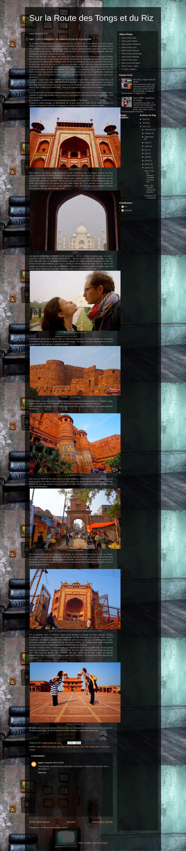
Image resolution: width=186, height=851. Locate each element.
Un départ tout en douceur (150, 197)
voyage (32, 750)
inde (86, 747)
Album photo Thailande (130, 44)
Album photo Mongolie (130, 63)
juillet (147, 146)
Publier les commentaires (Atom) (54, 827)
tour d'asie (105, 747)
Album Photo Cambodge (131, 54)
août (147, 143)
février (148, 164)
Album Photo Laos (129, 47)
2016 (145, 119)
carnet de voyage (49, 747)
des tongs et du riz (64, 747)
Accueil (71, 822)
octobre (148, 133)
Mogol (91, 747)
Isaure (41, 763)
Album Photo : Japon (130, 66)
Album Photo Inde (128, 38)
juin (146, 150)
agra (39, 747)
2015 (145, 123)
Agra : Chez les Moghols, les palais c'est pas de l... (149, 176)
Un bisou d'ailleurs (129, 69)
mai (146, 153)
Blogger (104, 843)
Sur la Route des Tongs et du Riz (91, 18)
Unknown (128, 210)
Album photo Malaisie (130, 57)
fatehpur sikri (78, 747)
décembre (149, 130)
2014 (145, 126)
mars (147, 161)
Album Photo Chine (129, 60)
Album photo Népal (129, 41)
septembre (149, 137)
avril (147, 157)
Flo (125, 207)
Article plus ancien (102, 822)
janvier (148, 168)
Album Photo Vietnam (130, 50)
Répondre (42, 773)
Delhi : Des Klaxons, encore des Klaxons (150, 188)
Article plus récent (39, 822)
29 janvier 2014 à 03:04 (54, 763)
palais (97, 747)
